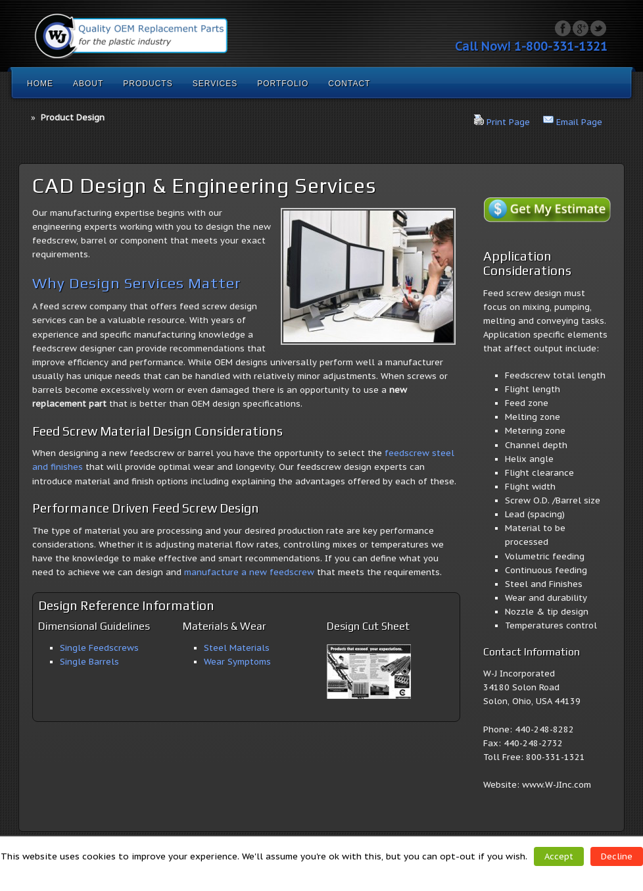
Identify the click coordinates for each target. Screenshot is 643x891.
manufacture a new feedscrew (249, 572)
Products (147, 83)
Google (580, 28)
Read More (325, 872)
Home (40, 83)
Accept (558, 856)
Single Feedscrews (99, 647)
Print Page (508, 122)
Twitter (598, 28)
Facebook (563, 28)
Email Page (579, 122)
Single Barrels (89, 661)
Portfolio (282, 83)
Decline (616, 856)
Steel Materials (237, 647)
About (88, 83)
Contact (349, 83)
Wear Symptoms (237, 661)
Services (215, 83)
